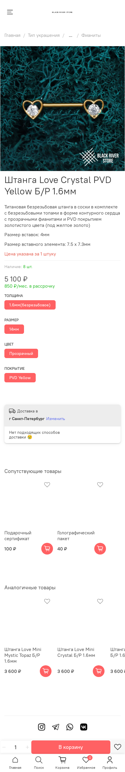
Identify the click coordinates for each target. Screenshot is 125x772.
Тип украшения (44, 35)
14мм (14, 329)
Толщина (13, 295)
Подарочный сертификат (17, 535)
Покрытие (14, 368)
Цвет (9, 344)
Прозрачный (21, 353)
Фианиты (91, 35)
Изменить (55, 418)
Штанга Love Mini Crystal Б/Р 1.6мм (76, 652)
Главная (12, 35)
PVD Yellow (20, 377)
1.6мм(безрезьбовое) (30, 305)
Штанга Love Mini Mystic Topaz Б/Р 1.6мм (22, 655)
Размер (11, 320)
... (70, 35)
